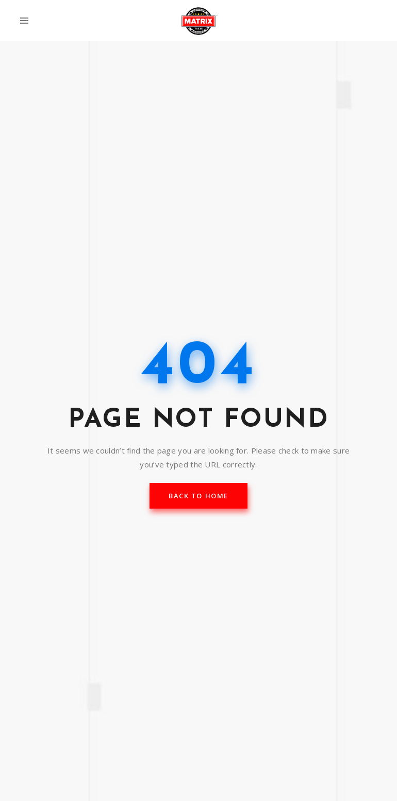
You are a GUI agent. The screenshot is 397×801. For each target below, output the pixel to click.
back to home (198, 495)
